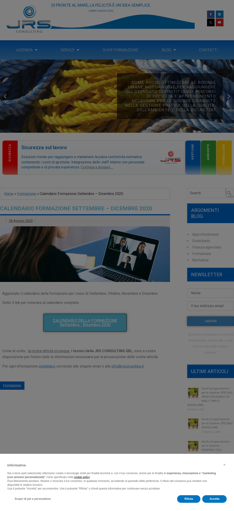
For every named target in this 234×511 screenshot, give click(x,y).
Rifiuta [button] (188, 498)
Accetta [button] (214, 498)
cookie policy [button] (82, 477)
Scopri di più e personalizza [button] (33, 498)
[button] (224, 464)
